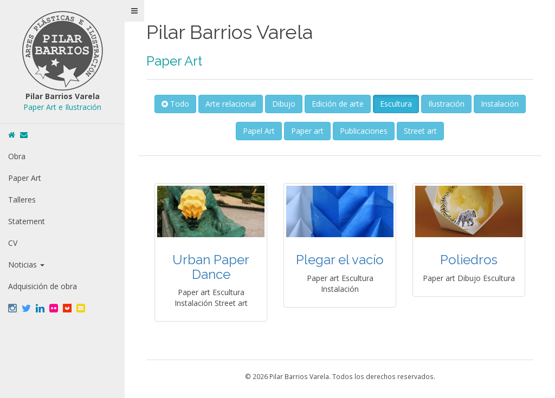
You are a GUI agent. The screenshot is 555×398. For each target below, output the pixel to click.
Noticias (26, 264)
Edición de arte (338, 104)
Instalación (500, 104)
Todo (175, 104)
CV (12, 243)
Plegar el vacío (340, 259)
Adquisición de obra (42, 286)
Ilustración (446, 104)
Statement (26, 221)
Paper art (307, 131)
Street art (420, 131)
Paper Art (24, 178)
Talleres (22, 199)
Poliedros (469, 259)
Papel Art (259, 131)
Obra (16, 156)
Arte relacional (230, 104)
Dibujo (283, 104)
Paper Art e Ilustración (62, 107)
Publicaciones (364, 131)
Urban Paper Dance (210, 267)
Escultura (396, 104)
